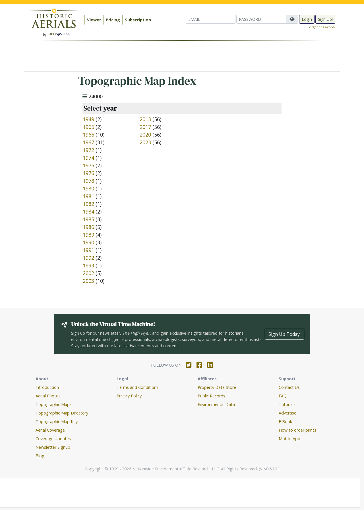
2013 (145, 119)
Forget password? (321, 27)
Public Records (211, 396)
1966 (88, 134)
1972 (88, 150)
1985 (88, 219)
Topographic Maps (54, 404)
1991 (88, 250)
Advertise (287, 413)
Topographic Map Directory (62, 413)
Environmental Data (216, 404)
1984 (88, 211)
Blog (40, 455)
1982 (88, 203)
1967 (88, 142)
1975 (88, 165)
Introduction (47, 387)
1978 (88, 180)
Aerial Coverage (50, 430)
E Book (285, 421)
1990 (88, 242)
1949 (88, 119)
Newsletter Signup (53, 447)
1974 (88, 157)
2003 (88, 280)
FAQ (283, 396)
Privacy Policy (129, 396)
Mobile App (289, 438)
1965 (88, 126)
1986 (88, 226)
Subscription (138, 20)
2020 (145, 134)
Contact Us (289, 387)
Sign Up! (325, 19)
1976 (88, 173)
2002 (88, 273)
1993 (88, 265)
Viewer (94, 20)
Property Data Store (217, 387)
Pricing (113, 20)
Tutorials (287, 404)
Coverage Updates (53, 438)
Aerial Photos (48, 396)
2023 (145, 142)
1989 (88, 234)
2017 (145, 126)
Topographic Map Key (57, 421)
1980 (88, 188)
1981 (88, 196)
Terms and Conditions (137, 387)
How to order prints (297, 430)
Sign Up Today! (284, 334)
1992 (88, 257)
